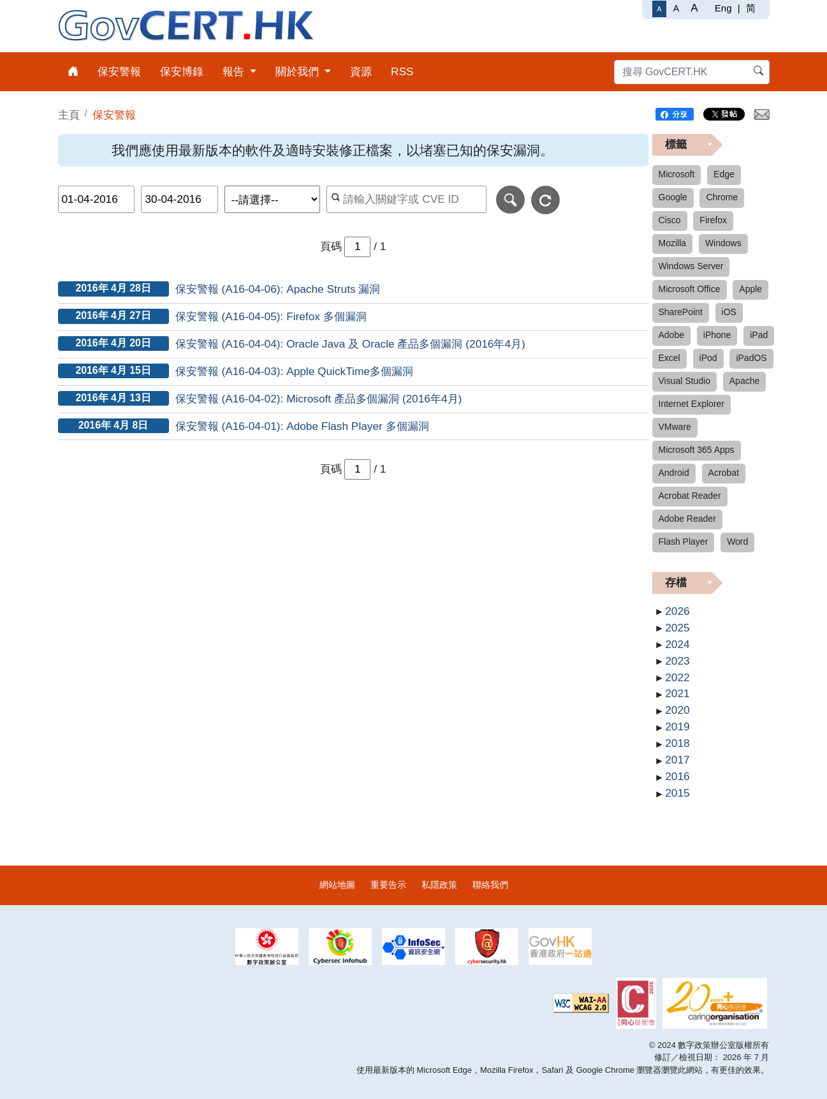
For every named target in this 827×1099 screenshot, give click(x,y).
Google (673, 197)
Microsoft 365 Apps (697, 450)
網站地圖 (337, 885)
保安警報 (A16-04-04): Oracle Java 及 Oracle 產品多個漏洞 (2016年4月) (350, 343)
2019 (677, 726)
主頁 (69, 114)
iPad (759, 335)
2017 (677, 759)
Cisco (670, 220)
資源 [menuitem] (361, 71)
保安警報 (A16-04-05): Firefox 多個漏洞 (271, 316)
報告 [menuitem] (235, 71)
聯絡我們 (490, 885)
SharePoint (681, 312)
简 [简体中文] (751, 8)
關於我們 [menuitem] (298, 71)
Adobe (671, 335)
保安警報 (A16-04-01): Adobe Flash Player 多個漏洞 (302, 426)
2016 (677, 776)
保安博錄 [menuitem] (181, 71)
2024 (677, 644)
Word (737, 541)
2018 (677, 743)
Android (674, 473)
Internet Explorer (692, 404)
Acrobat (723, 473)
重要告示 (388, 885)
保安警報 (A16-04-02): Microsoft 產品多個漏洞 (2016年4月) (318, 398)
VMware (675, 427)
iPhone (717, 335)
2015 (677, 792)
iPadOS (751, 358)
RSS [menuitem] (402, 71)
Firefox (713, 220)
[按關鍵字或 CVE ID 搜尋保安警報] (406, 199)
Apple (750, 289)
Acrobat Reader (690, 495)
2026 (677, 611)
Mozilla (673, 243)
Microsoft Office (690, 289)
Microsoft (677, 174)
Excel (669, 358)
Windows (723, 243)
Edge (724, 174)
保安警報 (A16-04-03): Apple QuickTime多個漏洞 (294, 371)
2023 (677, 660)
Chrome (722, 197)
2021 (677, 693)
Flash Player (683, 541)
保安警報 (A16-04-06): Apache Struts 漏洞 (278, 289)
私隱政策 (439, 885)
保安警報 (114, 114)
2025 (677, 627)
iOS (729, 312)
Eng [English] (723, 8)
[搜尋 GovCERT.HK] (692, 72)
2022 (677, 677)
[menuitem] (73, 71)
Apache (744, 381)
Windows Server (691, 266)
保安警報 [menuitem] (119, 71)
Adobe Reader (687, 518)
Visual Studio (684, 381)
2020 (677, 710)
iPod (708, 358)
